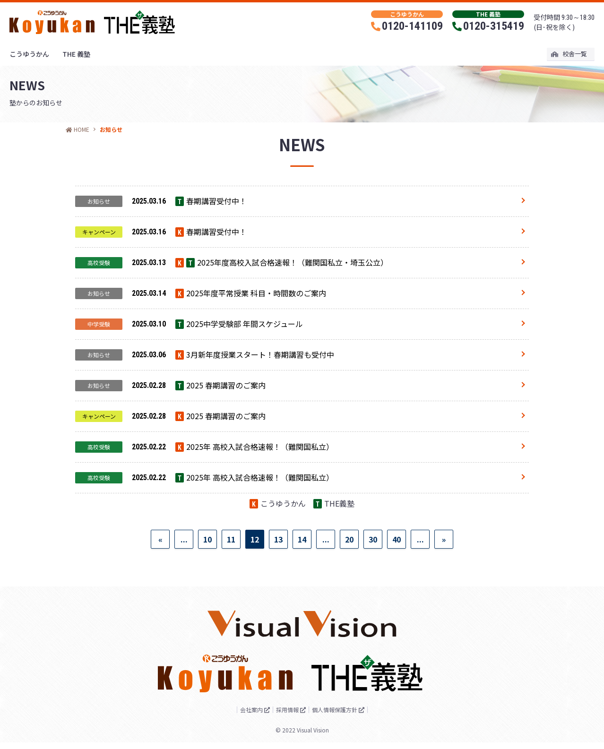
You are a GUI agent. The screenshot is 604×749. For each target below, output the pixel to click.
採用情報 (286, 716)
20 (349, 577)
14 (302, 577)
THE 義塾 (76, 54)
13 (278, 577)
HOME (77, 129)
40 (396, 577)
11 (231, 577)
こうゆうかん (29, 54)
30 (373, 577)
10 (207, 577)
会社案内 (242, 716)
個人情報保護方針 (343, 716)
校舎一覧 (569, 53)
